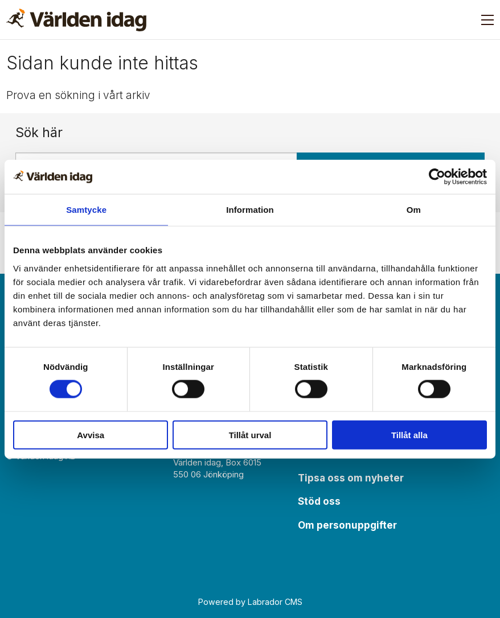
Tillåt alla (409, 434)
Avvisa (90, 434)
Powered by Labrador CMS (250, 602)
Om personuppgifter (347, 525)
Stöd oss (319, 501)
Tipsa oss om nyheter (351, 478)
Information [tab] (250, 210)
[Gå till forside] (76, 20)
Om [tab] (414, 210)
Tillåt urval (250, 434)
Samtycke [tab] (86, 210)
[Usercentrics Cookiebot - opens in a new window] (437, 177)
